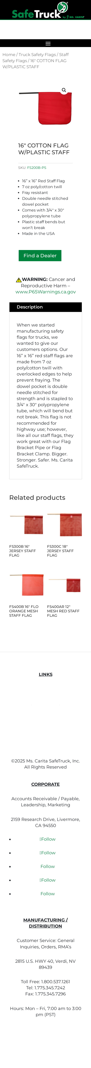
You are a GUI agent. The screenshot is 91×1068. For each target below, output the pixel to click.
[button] (64, 90)
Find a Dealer (40, 256)
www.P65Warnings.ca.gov (46, 292)
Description (30, 307)
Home (8, 54)
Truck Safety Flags (37, 54)
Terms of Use (46, 703)
